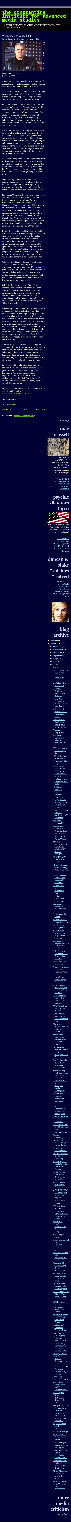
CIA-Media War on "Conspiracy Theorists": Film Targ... (61, 760)
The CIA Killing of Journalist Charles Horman (61, 548)
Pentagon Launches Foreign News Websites (61, 1408)
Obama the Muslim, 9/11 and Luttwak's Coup (59, 907)
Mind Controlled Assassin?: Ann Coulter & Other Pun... (60, 1017)
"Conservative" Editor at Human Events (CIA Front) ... (60, 1215)
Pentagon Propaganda (58, 731)
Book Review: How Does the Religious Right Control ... (60, 1417)
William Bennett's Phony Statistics (60, 920)
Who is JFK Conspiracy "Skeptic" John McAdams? (60, 702)
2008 (53, 643)
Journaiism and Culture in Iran (60, 1149)
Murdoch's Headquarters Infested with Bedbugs (59, 692)
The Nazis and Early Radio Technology (58, 898)
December (57, 646)
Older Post (41, 409)
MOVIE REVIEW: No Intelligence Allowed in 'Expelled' (60, 1194)
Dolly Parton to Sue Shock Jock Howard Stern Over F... (60, 955)
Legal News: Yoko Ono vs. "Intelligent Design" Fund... (60, 1454)
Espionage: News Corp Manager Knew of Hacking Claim (60, 1267)
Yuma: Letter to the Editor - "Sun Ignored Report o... (61, 1295)
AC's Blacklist (63, 479)
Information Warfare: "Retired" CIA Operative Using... (59, 1227)
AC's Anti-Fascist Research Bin (61, 482)
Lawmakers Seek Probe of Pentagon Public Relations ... (60, 1464)
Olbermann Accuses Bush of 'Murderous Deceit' (60, 1028)
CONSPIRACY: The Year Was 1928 (59, 859)
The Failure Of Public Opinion (60, 837)
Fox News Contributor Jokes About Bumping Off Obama (59, 740)
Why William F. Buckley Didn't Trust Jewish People (60, 803)
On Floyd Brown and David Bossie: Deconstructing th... (60, 1359)
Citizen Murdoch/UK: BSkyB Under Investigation (59, 1110)
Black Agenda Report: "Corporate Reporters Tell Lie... (59, 1397)
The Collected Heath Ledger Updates (59, 979)
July (55, 661)
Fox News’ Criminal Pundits (61, 821)
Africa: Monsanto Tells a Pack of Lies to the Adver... (60, 1474)
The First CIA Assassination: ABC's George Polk (61, 541)
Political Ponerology (58, 1136)
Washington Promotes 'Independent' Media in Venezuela (59, 792)
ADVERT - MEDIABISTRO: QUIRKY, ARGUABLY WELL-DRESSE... (61, 848)
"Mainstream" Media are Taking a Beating (61, 1327)
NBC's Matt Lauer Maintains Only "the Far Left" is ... (60, 868)
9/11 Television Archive (59, 1207)
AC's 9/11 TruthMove (64, 487)
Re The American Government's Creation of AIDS (60, 1277)
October (56, 652)
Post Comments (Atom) (24, 415)
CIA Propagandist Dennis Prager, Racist (60, 750)
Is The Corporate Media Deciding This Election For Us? (60, 1165)
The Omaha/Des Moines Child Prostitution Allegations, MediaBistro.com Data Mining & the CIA (61, 588)
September (58, 655)
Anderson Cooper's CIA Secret (60, 962)
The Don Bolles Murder (59, 1201)
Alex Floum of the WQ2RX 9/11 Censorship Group (60, 1318)
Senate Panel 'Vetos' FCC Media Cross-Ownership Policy (59, 1039)
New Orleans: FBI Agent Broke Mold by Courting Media (60, 1386)
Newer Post (7, 409)
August (56, 658)
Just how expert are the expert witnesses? (61, 1119)
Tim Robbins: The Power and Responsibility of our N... (61, 1370)
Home (24, 409)
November (57, 649)
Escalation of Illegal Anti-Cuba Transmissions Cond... (61, 944)
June (55, 664)
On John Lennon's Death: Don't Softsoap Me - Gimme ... (60, 879)
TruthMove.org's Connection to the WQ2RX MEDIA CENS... (60, 1347)
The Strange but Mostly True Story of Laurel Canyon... (60, 999)
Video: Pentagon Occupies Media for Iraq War (60, 1445)
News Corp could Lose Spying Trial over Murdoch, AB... (60, 1337)
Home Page (64, 420)
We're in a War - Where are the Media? (59, 1437)
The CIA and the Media (59, 915)
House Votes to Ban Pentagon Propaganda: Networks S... (59, 723)
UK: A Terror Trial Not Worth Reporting (60, 1156)
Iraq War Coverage (60, 1431)
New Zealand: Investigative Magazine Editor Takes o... (60, 934)
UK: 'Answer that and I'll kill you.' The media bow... (61, 1142)
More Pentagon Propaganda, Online (59, 1184)
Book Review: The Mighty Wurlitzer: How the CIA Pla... (60, 1256)
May (55, 667)
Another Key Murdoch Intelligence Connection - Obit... (59, 1098)
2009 (53, 640)
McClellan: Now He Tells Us (59, 684)
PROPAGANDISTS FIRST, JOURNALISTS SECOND (60, 814)
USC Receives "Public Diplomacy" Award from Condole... (59, 1307)
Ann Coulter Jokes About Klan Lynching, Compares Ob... (60, 1064)
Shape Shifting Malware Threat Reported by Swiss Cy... (60, 1074)
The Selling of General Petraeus (61, 1378)
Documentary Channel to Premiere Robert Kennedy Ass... (60, 829)
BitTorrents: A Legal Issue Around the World (58, 889)
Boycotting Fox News (59, 1235)
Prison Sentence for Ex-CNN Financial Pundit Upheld (61, 970)
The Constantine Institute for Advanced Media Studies (34, 16)
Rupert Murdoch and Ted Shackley (59, 1426)
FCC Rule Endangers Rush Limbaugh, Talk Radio (60, 780)
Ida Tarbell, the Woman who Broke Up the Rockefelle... (59, 1175)
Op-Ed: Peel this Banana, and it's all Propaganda (60, 1286)
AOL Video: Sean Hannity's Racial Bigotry (60, 1008)
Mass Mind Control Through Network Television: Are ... (61, 1245)
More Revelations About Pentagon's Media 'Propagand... (60, 1086)
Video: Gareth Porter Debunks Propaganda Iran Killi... (60, 713)
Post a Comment (9, 404)
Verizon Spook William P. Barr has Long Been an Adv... (60, 989)
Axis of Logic (63, 1514)
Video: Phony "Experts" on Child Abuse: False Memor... (60, 770)
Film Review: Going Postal (59, 926)
